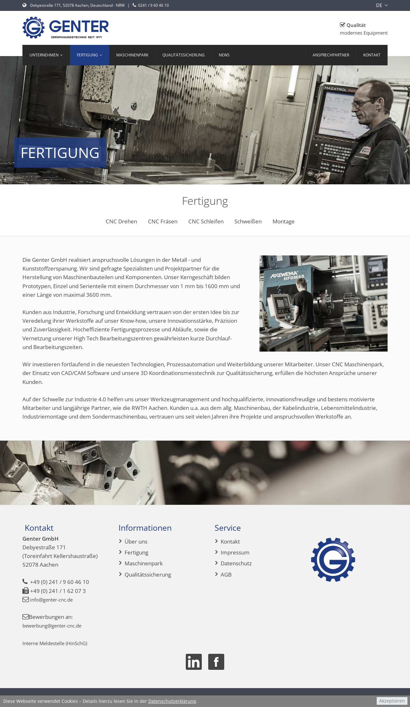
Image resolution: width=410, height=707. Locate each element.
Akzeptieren (392, 701)
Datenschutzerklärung (172, 701)
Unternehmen (44, 55)
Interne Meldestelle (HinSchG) (59, 643)
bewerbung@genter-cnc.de (56, 625)
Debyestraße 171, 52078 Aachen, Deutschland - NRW (73, 5)
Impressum (235, 552)
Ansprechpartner (331, 55)
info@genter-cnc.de (54, 599)
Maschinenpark (132, 55)
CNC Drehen (121, 221)
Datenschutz (236, 563)
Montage (284, 221)
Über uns (136, 541)
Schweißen (248, 221)
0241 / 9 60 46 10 (150, 5)
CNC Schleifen (206, 221)
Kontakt (372, 55)
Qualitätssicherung (183, 55)
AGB (226, 574)
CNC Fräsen (162, 221)
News (224, 55)
